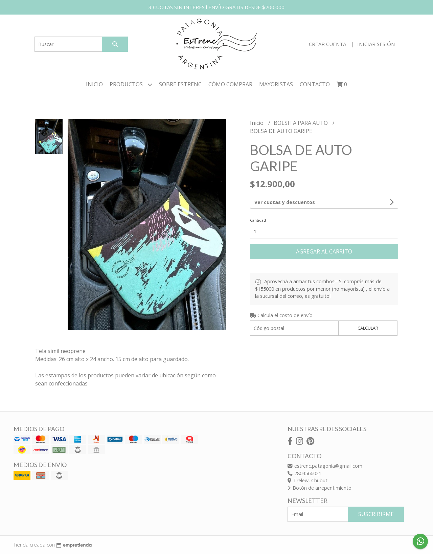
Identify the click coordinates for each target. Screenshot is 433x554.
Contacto (315, 84)
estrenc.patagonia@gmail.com (325, 466)
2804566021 (304, 473)
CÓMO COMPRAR (230, 84)
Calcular (368, 328)
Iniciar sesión (376, 44)
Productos (131, 84)
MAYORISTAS (276, 84)
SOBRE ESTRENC (180, 84)
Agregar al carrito (324, 251)
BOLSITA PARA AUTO (301, 123)
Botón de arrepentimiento (319, 488)
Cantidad (258, 220)
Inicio (94, 84)
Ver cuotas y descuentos (284, 202)
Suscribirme (376, 514)
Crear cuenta (327, 44)
